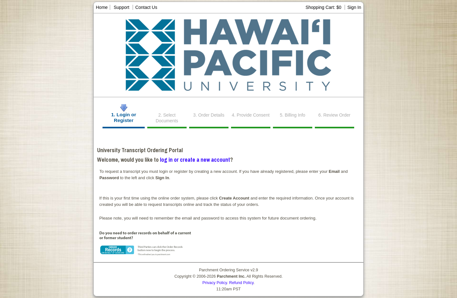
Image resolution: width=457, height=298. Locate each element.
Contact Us (146, 7)
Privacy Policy (214, 283)
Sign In (354, 7)
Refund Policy (241, 283)
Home (102, 7)
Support (121, 7)
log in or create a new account (195, 159)
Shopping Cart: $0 (324, 7)
